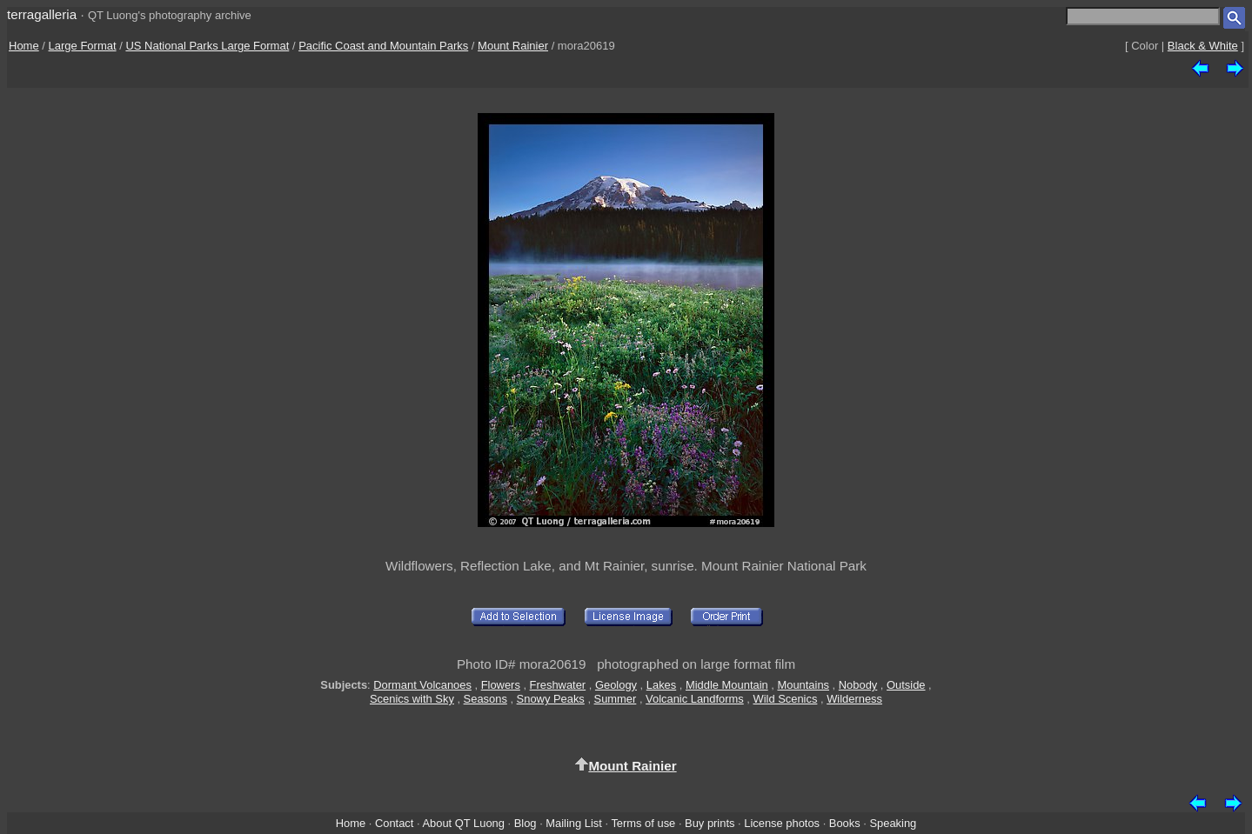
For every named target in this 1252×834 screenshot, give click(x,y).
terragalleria (42, 14)
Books (844, 823)
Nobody (858, 684)
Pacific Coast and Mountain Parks (383, 45)
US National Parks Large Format (207, 45)
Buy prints (709, 823)
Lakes (661, 684)
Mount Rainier (513, 45)
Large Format (83, 45)
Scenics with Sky (412, 698)
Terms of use (643, 823)
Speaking (892, 823)
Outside (906, 684)
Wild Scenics (785, 698)
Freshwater (558, 684)
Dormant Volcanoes (422, 684)
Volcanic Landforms (695, 698)
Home (24, 45)
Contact (394, 823)
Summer (615, 698)
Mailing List (574, 823)
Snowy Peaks (551, 698)
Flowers (500, 684)
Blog (525, 823)
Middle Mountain (727, 684)
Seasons (485, 698)
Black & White (1203, 45)
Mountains (803, 684)
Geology (616, 684)
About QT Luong (463, 823)
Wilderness (854, 698)
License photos (782, 823)
